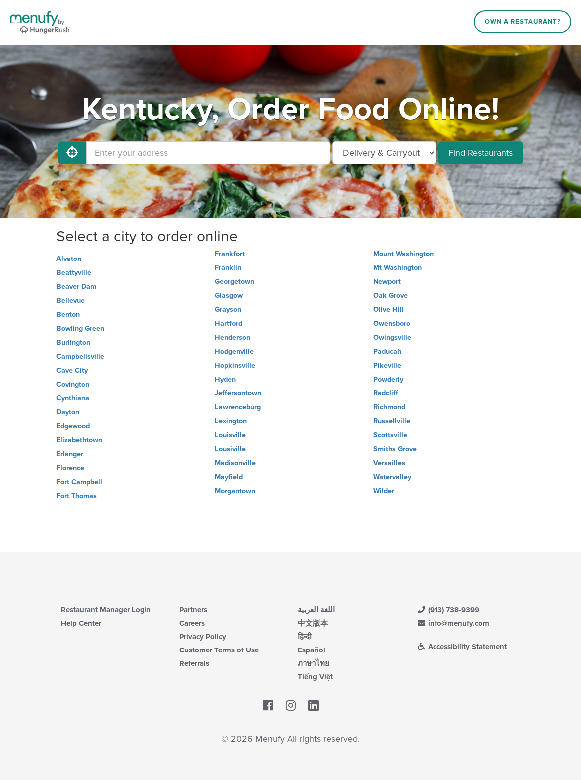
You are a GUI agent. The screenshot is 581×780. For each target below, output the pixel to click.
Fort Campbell (79, 482)
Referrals (194, 663)
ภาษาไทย (313, 663)
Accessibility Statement (462, 646)
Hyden (225, 379)
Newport (387, 281)
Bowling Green (80, 328)
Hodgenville (234, 351)
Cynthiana (72, 398)
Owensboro (391, 323)
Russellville (391, 421)
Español (311, 650)
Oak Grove (390, 295)
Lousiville (230, 449)
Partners (193, 609)
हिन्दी (305, 636)
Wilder (383, 491)
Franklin (228, 267)
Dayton (67, 412)
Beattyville (73, 272)
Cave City (72, 370)
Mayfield (229, 477)
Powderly (388, 379)
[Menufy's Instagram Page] (291, 706)
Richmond (389, 407)
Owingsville (392, 337)
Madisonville (235, 463)
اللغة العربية (316, 609)
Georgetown (234, 281)
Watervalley (392, 477)
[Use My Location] (72, 152)
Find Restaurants (480, 152)
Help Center (81, 623)
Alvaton (68, 259)
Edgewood (73, 426)
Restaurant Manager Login (106, 609)
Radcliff (385, 393)
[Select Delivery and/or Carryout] (384, 152)
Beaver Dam (76, 286)
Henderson (232, 337)
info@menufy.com (453, 623)
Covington (72, 384)
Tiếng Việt (315, 676)
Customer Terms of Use (219, 650)
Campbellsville (80, 356)
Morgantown (235, 491)
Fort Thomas (76, 496)
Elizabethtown (79, 440)
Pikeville (387, 365)
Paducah (387, 351)
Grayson (228, 309)
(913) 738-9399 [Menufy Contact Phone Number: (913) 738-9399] (448, 609)
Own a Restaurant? (523, 22)
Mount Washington (403, 254)
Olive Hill (388, 309)
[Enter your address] (208, 152)
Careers (192, 623)
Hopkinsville (235, 365)
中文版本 (313, 623)
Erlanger (69, 454)
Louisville (230, 435)
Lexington (231, 421)
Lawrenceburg (238, 407)
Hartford (228, 323)
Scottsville (390, 435)
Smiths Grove (395, 449)
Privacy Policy (202, 636)
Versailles (389, 463)
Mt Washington (397, 267)
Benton (68, 314)
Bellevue (70, 300)
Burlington (73, 342)
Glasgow (229, 295)
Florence (70, 468)
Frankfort (230, 254)
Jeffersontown (238, 393)
